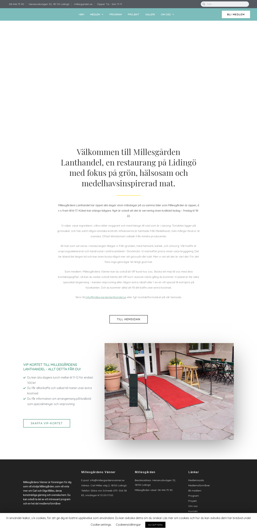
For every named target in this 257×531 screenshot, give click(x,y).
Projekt (133, 14)
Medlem (96, 14)
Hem (81, 14)
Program (115, 14)
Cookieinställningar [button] (128, 524)
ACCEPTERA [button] (155, 524)
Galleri (150, 14)
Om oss (167, 14)
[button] (236, 14)
